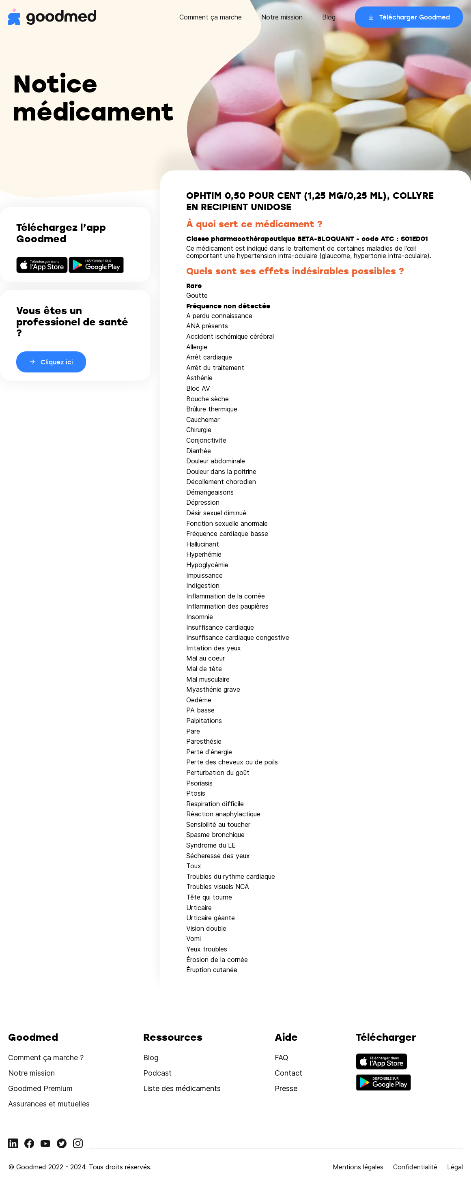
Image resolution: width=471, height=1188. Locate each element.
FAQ (281, 1057)
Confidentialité (415, 1167)
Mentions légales (358, 1167)
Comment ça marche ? (46, 1057)
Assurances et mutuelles (49, 1104)
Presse (286, 1088)
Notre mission (282, 17)
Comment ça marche (210, 17)
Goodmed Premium (40, 1088)
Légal (455, 1167)
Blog (329, 17)
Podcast (157, 1073)
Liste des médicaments (182, 1088)
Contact (288, 1073)
